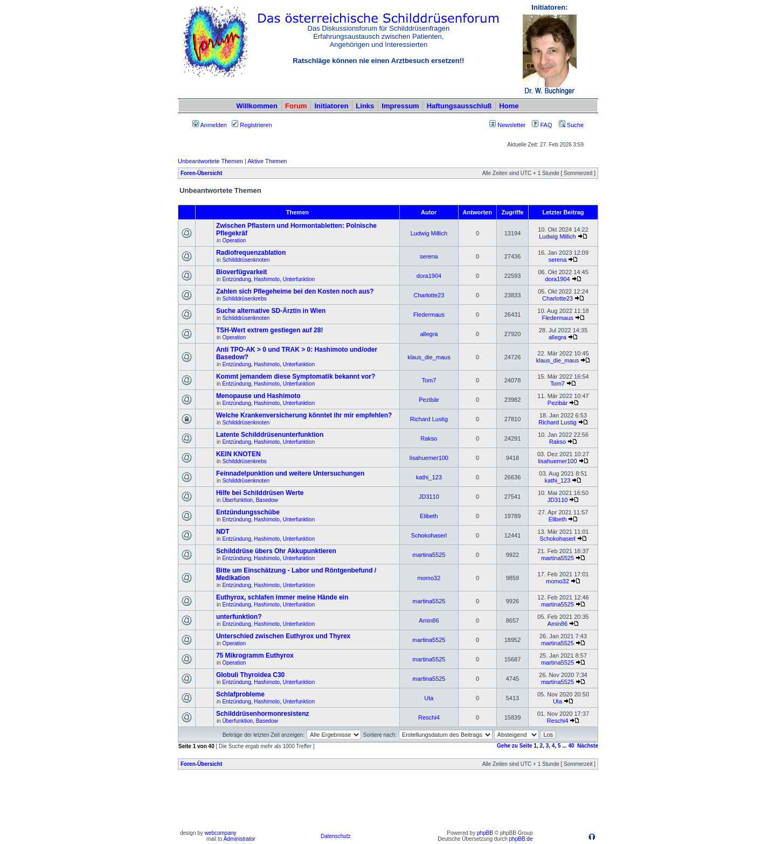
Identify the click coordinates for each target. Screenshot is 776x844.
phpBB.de (521, 839)
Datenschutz (336, 836)
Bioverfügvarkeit (241, 272)
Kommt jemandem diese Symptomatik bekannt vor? (295, 376)
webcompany (221, 833)
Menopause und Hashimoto (258, 396)
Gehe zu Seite (514, 746)
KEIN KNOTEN (238, 454)
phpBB (485, 833)
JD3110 (429, 496)
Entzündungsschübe (248, 512)
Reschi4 (429, 717)
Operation (234, 240)
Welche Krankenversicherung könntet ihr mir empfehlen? (304, 415)
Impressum (400, 106)
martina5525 (428, 555)
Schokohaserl (429, 535)
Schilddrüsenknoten (245, 260)
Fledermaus (429, 314)
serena (429, 256)
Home (508, 106)
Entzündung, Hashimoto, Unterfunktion (268, 279)
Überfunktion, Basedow (250, 500)
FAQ (542, 125)
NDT (223, 531)
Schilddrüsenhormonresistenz (262, 713)
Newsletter (511, 125)
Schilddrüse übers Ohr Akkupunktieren (276, 551)
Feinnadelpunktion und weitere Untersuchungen (290, 473)
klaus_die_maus (429, 357)
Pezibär (429, 399)
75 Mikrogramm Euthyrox (255, 655)
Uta (428, 698)
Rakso (428, 438)
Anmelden (209, 125)
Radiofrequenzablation (251, 252)
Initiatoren (331, 106)
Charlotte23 (428, 295)
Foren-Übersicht (201, 173)
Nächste (587, 746)
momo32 (429, 578)
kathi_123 (429, 477)
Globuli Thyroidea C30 (250, 675)
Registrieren (252, 125)
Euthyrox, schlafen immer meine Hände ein (282, 597)
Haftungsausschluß (459, 106)
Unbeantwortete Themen (210, 161)
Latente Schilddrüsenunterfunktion (269, 434)
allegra (429, 334)
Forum (296, 106)
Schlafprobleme (240, 694)
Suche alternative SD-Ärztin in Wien (270, 311)
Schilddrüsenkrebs (244, 299)
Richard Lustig (429, 419)
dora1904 (429, 276)
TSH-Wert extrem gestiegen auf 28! (269, 330)
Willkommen (257, 106)
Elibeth (429, 516)
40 (571, 746)
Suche (571, 125)
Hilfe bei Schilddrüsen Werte (259, 493)
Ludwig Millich (429, 233)
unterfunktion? (239, 616)
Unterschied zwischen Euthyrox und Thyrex (283, 636)
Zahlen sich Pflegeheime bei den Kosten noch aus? (295, 291)
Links (365, 106)
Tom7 (428, 380)
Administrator (239, 839)
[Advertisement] (388, 802)
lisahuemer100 (429, 458)
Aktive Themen (267, 161)
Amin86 (429, 620)
